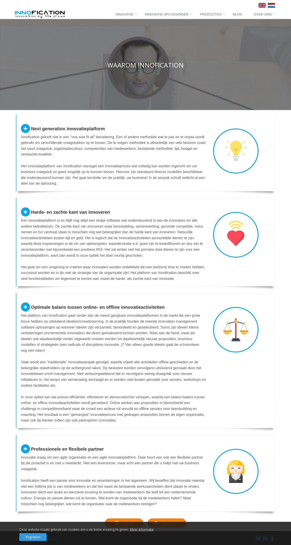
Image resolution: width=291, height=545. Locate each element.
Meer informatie (142, 529)
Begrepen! (32, 537)
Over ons (263, 14)
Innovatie (125, 14)
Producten (210, 14)
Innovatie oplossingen (166, 14)
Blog (237, 14)
